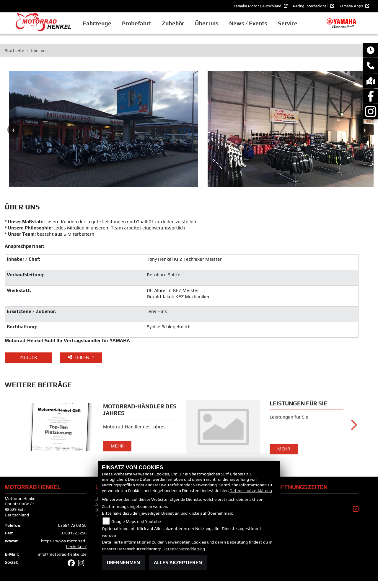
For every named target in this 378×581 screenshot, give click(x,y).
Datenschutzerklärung (250, 490)
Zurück (28, 357)
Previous (13, 130)
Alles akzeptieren (178, 562)
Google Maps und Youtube (136, 521)
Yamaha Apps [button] (351, 5)
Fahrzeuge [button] (97, 23)
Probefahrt (136, 23)
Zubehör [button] (173, 23)
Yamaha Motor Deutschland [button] (258, 5)
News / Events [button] (248, 23)
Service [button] (287, 23)
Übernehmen (123, 562)
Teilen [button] (79, 357)
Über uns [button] (207, 23)
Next (365, 130)
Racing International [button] (311, 5)
